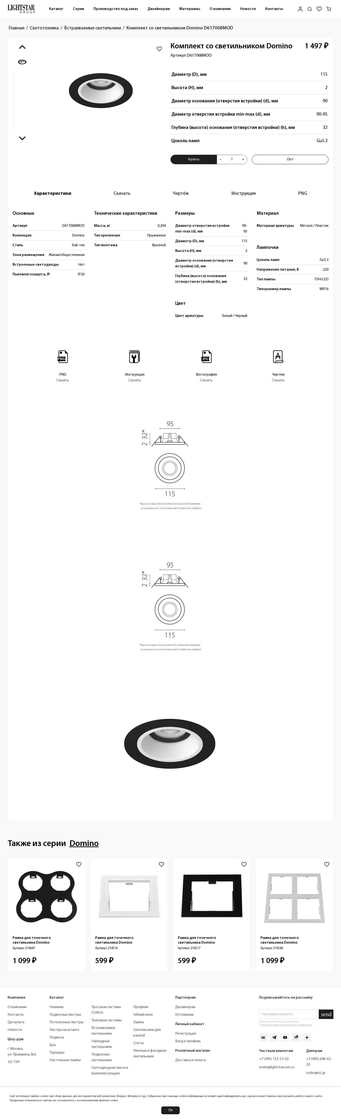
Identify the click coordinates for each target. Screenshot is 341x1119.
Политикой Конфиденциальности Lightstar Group (286, 1025)
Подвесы (56, 1037)
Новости (248, 9)
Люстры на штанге (64, 1030)
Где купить (16, 1022)
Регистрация (185, 1034)
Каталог (56, 9)
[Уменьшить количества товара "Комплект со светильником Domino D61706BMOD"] (220, 159)
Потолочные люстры (66, 1022)
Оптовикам (184, 1015)
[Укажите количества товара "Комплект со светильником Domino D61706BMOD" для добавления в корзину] (231, 159)
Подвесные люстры (65, 1015)
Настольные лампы (65, 1060)
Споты (138, 1043)
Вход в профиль (188, 1041)
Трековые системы (106, 1020)
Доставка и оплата (190, 1060)
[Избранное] (319, 9)
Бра (52, 1045)
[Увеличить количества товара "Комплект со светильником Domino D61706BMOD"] (243, 159)
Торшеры (56, 1053)
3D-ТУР (14, 1062)
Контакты (274, 9)
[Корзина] (328, 9)
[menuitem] (56, 9)
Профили (140, 1007)
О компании (220, 9)
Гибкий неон (143, 1015)
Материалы (189, 9)
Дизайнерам (159, 9)
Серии (78, 9)
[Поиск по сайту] (309, 9)
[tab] (52, 193)
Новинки (56, 1007)
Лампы (138, 1022)
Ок (170, 1110)
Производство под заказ (116, 9)
